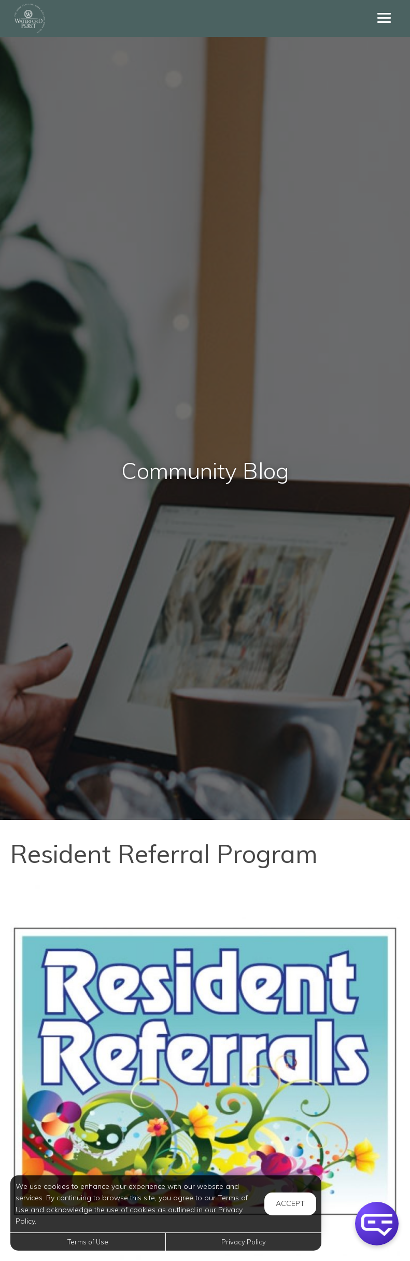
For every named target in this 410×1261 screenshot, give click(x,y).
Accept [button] (290, 1203)
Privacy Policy (243, 1242)
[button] (377, 1223)
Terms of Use (87, 1242)
